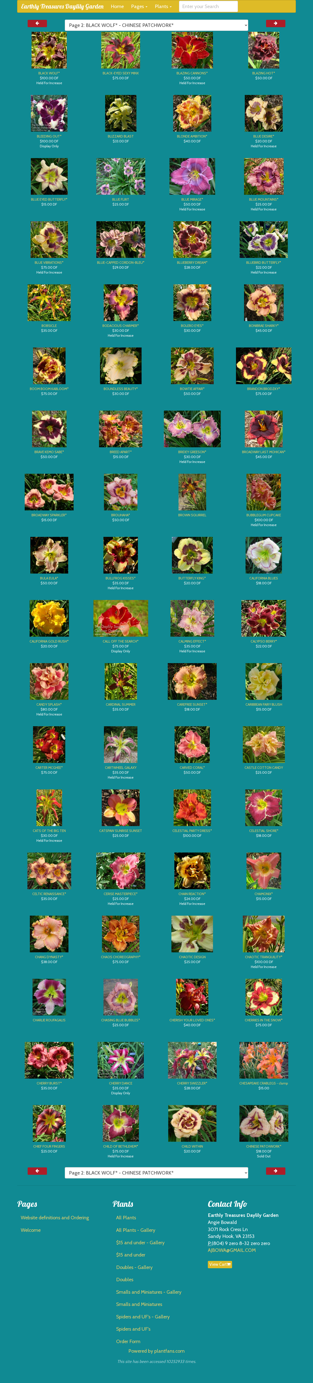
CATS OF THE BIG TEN (49, 831)
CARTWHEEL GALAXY (120, 767)
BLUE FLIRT (120, 199)
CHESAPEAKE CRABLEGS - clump (263, 1083)
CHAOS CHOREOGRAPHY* (121, 957)
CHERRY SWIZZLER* (192, 1083)
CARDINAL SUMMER (120, 704)
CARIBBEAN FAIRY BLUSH (264, 704)
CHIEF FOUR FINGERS (49, 1146)
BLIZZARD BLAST (121, 136)
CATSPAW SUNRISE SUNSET (120, 831)
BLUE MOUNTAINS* (264, 199)
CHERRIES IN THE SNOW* (264, 1020)
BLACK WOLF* (49, 73)
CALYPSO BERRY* (264, 641)
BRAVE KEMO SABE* (49, 452)
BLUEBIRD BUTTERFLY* (263, 262)
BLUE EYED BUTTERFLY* (49, 199)
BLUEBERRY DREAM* (192, 262)
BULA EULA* (49, 578)
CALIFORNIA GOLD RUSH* (49, 641)
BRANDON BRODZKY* (263, 389)
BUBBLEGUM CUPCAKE (263, 515)
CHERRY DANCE (120, 1083)
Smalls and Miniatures (139, 1304)
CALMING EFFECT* (192, 641)
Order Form (128, 1341)
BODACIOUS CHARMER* (120, 325)
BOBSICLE (49, 325)
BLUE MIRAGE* (192, 199)
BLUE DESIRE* (263, 136)
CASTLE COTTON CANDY (264, 767)
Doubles (124, 1279)
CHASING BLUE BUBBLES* (120, 1020)
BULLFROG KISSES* (121, 578)
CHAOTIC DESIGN (192, 957)
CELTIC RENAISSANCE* (49, 894)
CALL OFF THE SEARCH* (121, 641)
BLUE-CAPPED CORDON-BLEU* (121, 262)
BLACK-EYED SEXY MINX (121, 73)
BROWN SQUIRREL (192, 515)
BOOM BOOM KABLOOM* (49, 389)
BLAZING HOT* (263, 73)
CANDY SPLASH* (49, 704)
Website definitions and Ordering (55, 1218)
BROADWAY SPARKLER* (49, 515)
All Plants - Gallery (135, 1230)
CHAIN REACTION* (192, 894)
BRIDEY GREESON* (192, 452)
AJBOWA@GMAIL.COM (232, 1250)
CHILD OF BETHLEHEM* (120, 1146)
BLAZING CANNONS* (192, 73)
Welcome (31, 1230)
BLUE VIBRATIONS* (49, 262)
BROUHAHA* (120, 515)
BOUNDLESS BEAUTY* (121, 389)
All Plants (126, 1218)
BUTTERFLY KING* (192, 578)
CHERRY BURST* (49, 1083)
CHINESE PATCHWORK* (263, 1146)
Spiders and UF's (133, 1329)
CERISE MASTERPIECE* (121, 894)
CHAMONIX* (264, 894)
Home (117, 6)
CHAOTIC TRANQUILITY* (263, 957)
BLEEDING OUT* (49, 136)
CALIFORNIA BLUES (263, 578)
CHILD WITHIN (192, 1146)
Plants (163, 6)
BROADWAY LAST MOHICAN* (264, 452)
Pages (139, 6)
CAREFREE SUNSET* (192, 704)
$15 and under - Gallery (140, 1242)
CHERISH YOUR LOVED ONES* (192, 1020)
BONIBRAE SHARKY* (264, 325)
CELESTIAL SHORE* (264, 831)
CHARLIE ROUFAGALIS (49, 1020)
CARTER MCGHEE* (49, 767)
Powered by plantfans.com (156, 1351)
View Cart (220, 1264)
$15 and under (130, 1255)
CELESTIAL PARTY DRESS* (192, 831)
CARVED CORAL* (192, 767)
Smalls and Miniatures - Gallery (148, 1292)
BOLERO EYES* (192, 325)
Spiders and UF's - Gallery (143, 1317)
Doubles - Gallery (134, 1267)
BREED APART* (121, 452)
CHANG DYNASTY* (49, 957)
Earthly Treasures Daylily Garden (62, 6)
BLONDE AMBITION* (192, 136)
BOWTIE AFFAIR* (192, 389)
